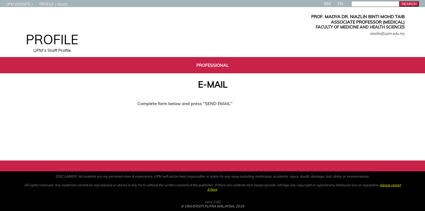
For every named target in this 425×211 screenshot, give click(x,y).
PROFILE (44, 4)
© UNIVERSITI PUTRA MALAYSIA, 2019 (212, 206)
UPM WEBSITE (15, 4)
